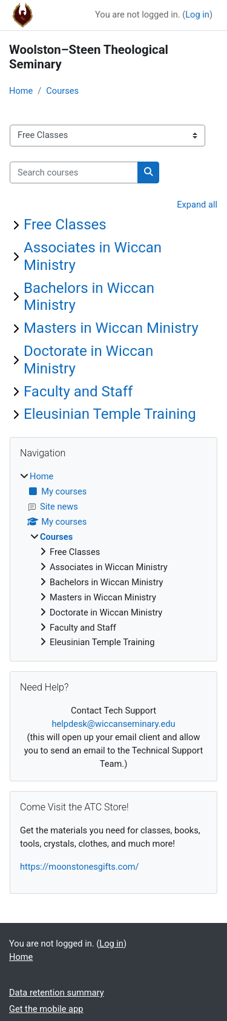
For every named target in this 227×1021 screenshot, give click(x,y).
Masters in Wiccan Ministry (111, 328)
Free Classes (65, 224)
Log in (197, 14)
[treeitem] (113, 559)
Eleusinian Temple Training (110, 413)
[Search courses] (74, 172)
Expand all (197, 204)
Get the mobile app (46, 1008)
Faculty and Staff (78, 391)
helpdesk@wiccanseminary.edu (113, 723)
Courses (62, 90)
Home (21, 90)
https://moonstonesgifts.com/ (79, 866)
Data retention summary (56, 992)
